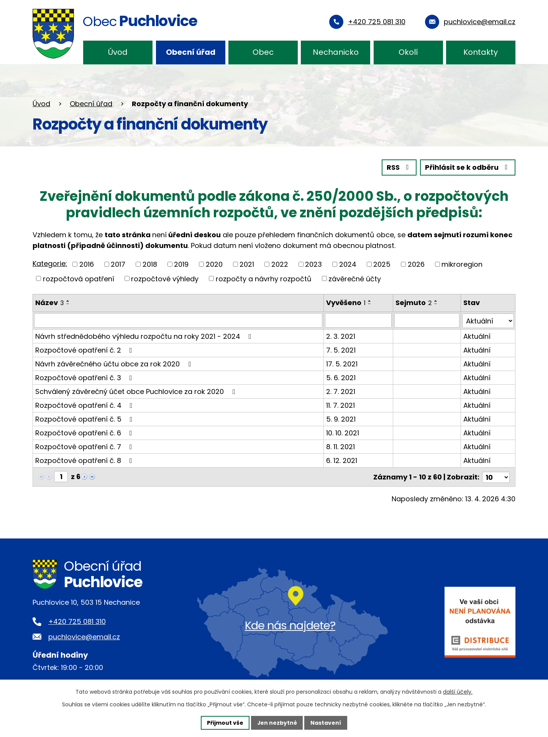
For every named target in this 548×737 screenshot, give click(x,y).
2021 (247, 264)
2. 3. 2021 (340, 336)
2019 (181, 264)
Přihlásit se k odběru (468, 167)
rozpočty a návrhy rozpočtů (264, 278)
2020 (214, 264)
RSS (399, 167)
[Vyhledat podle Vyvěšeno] (358, 320)
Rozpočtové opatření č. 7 (85, 446)
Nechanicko (336, 52)
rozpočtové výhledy (165, 278)
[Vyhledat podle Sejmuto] (427, 320)
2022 (279, 264)
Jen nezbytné (277, 722)
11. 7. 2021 (340, 405)
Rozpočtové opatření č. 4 (85, 405)
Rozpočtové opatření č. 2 (85, 350)
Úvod (118, 52)
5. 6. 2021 (341, 377)
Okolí (408, 52)
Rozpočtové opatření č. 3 (85, 377)
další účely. (458, 692)
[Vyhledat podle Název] (178, 320)
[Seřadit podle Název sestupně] (68, 303)
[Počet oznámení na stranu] (496, 476)
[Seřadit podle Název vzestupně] (68, 300)
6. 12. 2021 (341, 460)
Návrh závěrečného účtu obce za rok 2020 (114, 363)
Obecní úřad (190, 52)
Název (49, 302)
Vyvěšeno (346, 302)
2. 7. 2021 (340, 391)
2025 (381, 264)
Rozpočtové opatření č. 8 (85, 460)
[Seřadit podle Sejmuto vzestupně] (436, 300)
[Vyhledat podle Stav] (488, 320)
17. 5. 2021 (342, 363)
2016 (86, 264)
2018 (150, 264)
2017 (118, 264)
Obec (263, 52)
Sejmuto (414, 302)
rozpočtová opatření (78, 278)
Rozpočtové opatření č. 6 (85, 432)
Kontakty (480, 52)
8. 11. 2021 (340, 446)
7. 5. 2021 (341, 350)
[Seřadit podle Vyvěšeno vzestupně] (370, 300)
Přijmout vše (225, 722)
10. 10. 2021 (342, 432)
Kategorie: (50, 263)
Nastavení (326, 722)
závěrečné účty (354, 278)
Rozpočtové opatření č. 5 (85, 418)
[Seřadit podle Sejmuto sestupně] (436, 303)
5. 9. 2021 (341, 418)
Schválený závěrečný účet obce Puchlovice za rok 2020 (136, 391)
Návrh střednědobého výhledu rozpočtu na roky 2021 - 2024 (144, 336)
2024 (347, 264)
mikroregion (461, 264)
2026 (416, 264)
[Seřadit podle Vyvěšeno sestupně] (370, 303)
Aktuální (477, 336)
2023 (313, 264)
